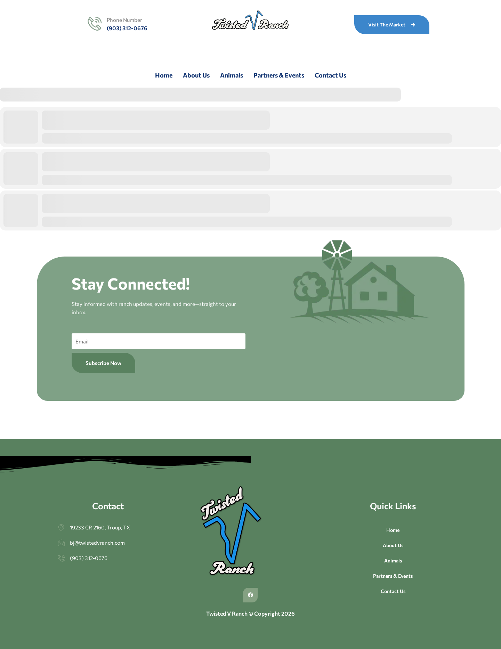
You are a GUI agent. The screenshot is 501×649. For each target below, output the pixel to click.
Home (163, 75)
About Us (196, 75)
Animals (231, 75)
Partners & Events (278, 75)
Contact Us (330, 75)
